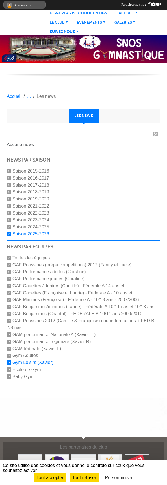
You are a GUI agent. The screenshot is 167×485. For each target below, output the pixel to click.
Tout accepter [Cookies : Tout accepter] (50, 477)
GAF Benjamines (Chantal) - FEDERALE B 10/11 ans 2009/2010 (77, 313)
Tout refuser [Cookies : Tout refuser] (84, 477)
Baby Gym (23, 376)
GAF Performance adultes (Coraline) (49, 271)
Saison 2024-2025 (30, 226)
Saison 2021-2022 (30, 206)
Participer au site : (141, 4)
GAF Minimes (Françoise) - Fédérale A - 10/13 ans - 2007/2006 (75, 299)
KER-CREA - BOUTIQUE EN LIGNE (80, 13)
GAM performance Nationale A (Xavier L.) (54, 334)
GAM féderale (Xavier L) (36, 348)
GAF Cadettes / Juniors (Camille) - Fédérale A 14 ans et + (70, 285)
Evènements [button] (89, 22)
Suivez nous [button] (63, 31)
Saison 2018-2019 (30, 191)
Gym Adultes (25, 355)
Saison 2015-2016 (30, 171)
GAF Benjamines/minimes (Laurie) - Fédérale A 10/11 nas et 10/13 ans (83, 306)
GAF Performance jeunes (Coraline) (48, 278)
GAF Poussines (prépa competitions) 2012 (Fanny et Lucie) (72, 264)
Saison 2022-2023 (30, 212)
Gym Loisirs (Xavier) (32, 362)
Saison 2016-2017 (30, 178)
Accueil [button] (127, 13)
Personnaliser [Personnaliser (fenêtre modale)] (119, 477)
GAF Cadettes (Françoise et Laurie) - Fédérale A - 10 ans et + (74, 292)
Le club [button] (57, 22)
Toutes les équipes (31, 257)
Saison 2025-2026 (30, 234)
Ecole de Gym (26, 369)
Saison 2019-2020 (30, 199)
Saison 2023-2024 (30, 219)
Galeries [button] (123, 22)
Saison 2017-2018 (30, 184)
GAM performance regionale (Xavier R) (51, 341)
